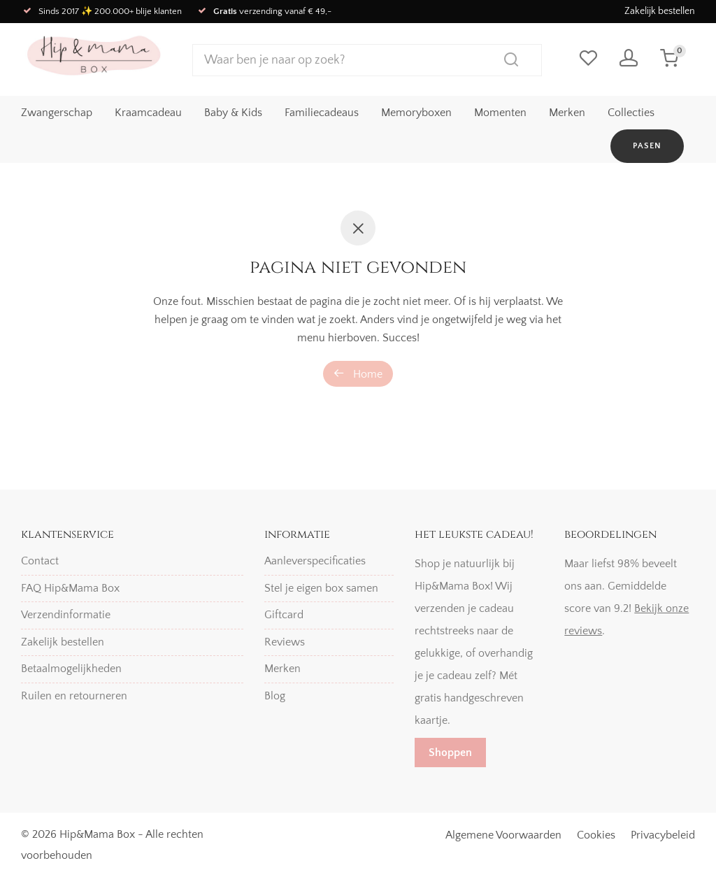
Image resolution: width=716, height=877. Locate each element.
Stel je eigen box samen (321, 588)
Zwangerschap (56, 112)
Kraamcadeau (148, 112)
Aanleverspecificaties (315, 561)
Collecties (631, 112)
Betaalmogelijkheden (71, 668)
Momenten (500, 112)
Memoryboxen (416, 112)
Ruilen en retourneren (74, 696)
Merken (567, 112)
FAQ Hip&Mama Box (70, 588)
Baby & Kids (233, 112)
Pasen (647, 145)
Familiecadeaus (322, 112)
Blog (274, 696)
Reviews (284, 642)
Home (358, 373)
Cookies (596, 835)
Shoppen (450, 752)
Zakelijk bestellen (659, 11)
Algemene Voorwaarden (503, 835)
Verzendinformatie (65, 614)
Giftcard (283, 614)
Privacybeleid (663, 835)
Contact (40, 561)
